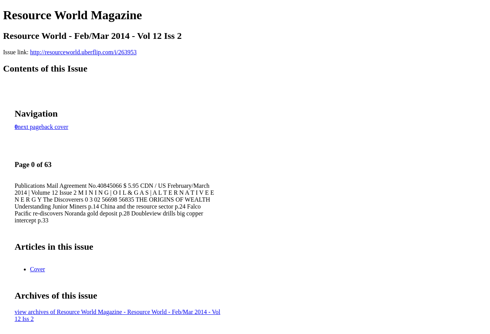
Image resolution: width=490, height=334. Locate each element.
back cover (55, 127)
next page (30, 127)
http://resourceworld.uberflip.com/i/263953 (83, 52)
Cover (37, 269)
